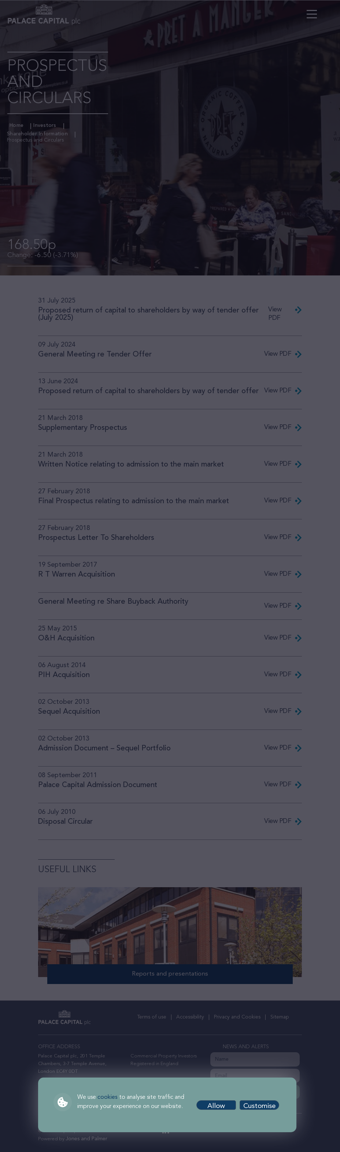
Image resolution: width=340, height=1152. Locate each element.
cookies (107, 1097)
